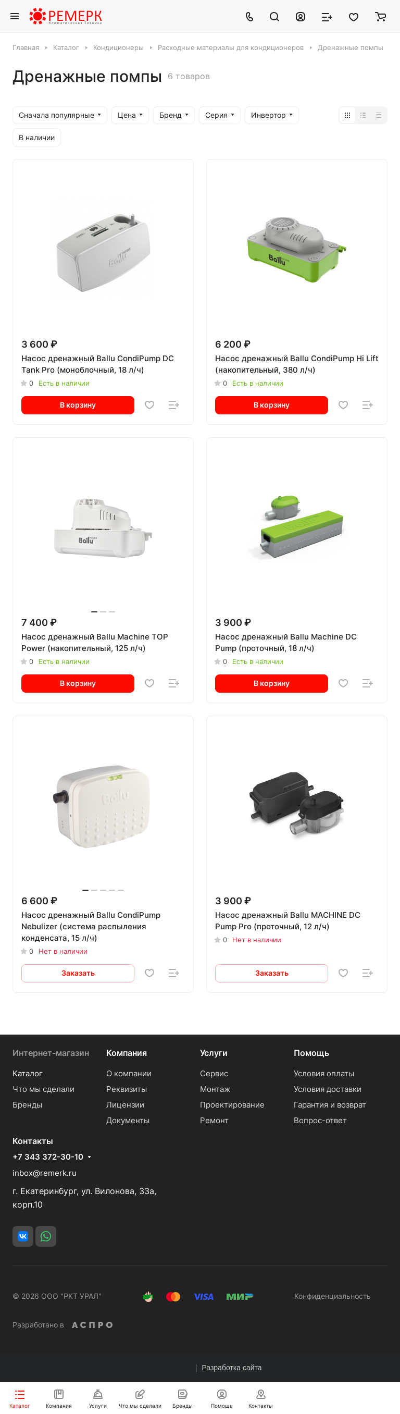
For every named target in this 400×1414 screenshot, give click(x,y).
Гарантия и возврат (330, 1105)
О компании (129, 1073)
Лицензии (125, 1105)
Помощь (311, 1053)
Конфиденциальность (332, 1296)
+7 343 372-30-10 (47, 1157)
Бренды (27, 1105)
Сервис (214, 1073)
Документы (127, 1120)
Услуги (214, 1053)
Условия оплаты (324, 1073)
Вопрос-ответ (320, 1120)
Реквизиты (126, 1089)
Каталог (27, 1073)
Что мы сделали (43, 1089)
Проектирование (232, 1105)
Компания (126, 1053)
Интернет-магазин (50, 1053)
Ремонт (214, 1120)
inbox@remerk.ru (44, 1173)
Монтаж (215, 1089)
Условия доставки (327, 1089)
